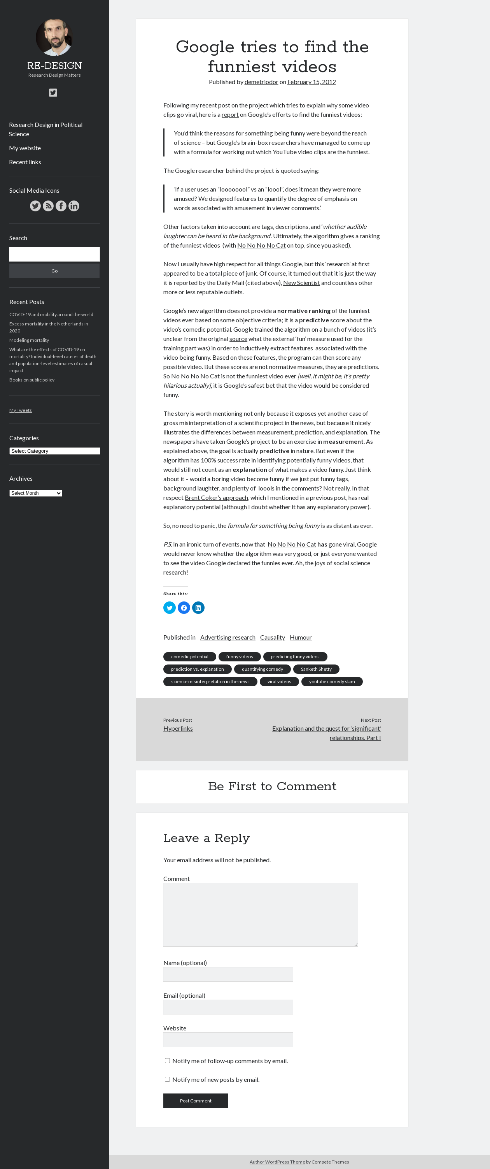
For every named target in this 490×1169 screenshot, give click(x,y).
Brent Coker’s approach (216, 497)
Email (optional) (184, 995)
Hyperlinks (178, 728)
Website (174, 1028)
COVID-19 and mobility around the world (51, 314)
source (238, 338)
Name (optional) (185, 962)
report (230, 114)
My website (25, 147)
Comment (176, 878)
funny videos (239, 656)
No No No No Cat (261, 245)
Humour (301, 637)
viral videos (279, 681)
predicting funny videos (295, 656)
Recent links (25, 161)
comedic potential (189, 656)
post (224, 105)
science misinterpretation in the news (210, 681)
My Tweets (20, 410)
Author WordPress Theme (277, 1162)
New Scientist (301, 282)
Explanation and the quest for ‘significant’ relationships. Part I (326, 732)
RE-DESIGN (54, 66)
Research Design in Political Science (45, 129)
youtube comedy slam (332, 681)
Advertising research (228, 637)
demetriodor (261, 81)
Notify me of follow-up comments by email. (230, 1060)
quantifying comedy (262, 669)
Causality (272, 637)
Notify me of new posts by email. (215, 1079)
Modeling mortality (29, 340)
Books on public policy (31, 380)
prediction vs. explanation (197, 669)
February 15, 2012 (311, 81)
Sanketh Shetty (316, 669)
